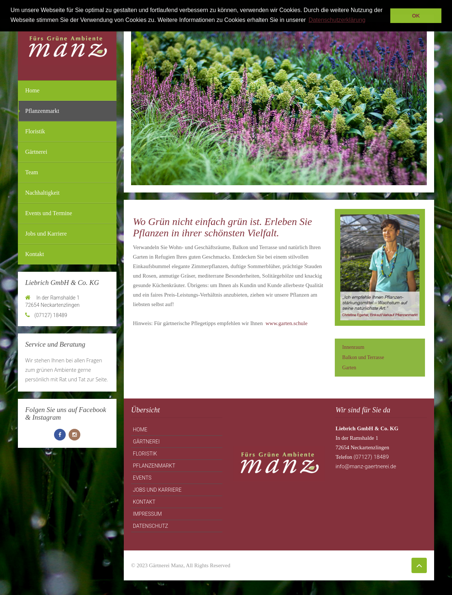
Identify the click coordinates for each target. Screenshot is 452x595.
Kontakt (34, 254)
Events (142, 478)
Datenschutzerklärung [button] (337, 20)
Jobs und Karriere (46, 233)
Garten (349, 367)
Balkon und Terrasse (363, 357)
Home (32, 90)
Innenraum (353, 347)
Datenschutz (150, 526)
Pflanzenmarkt (42, 111)
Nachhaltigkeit (42, 193)
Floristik (35, 131)
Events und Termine (48, 213)
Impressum (147, 514)
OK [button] (416, 16)
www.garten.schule (286, 323)
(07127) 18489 (370, 457)
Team (31, 172)
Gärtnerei (36, 152)
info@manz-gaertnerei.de (366, 466)
